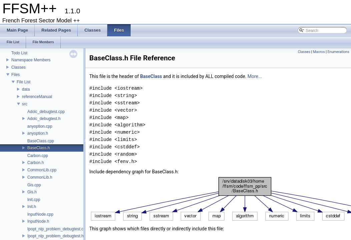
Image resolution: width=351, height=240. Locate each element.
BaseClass (151, 76)
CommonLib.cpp (41, 170)
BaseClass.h (38, 148)
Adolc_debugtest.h (43, 118)
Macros (319, 52)
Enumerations (338, 52)
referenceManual (37, 96)
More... (255, 76)
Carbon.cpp (37, 155)
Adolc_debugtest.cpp (46, 111)
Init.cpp (33, 199)
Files (15, 74)
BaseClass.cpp (40, 141)
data (26, 89)
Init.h (31, 206)
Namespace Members (30, 60)
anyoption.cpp (39, 126)
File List (23, 82)
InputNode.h (38, 221)
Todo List (19, 53)
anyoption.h (37, 133)
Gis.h (32, 192)
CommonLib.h (39, 177)
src (24, 104)
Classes (18, 67)
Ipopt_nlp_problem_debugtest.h (55, 236)
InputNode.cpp (40, 214)
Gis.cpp (34, 185)
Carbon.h (35, 162)
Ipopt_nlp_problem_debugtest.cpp (57, 229)
